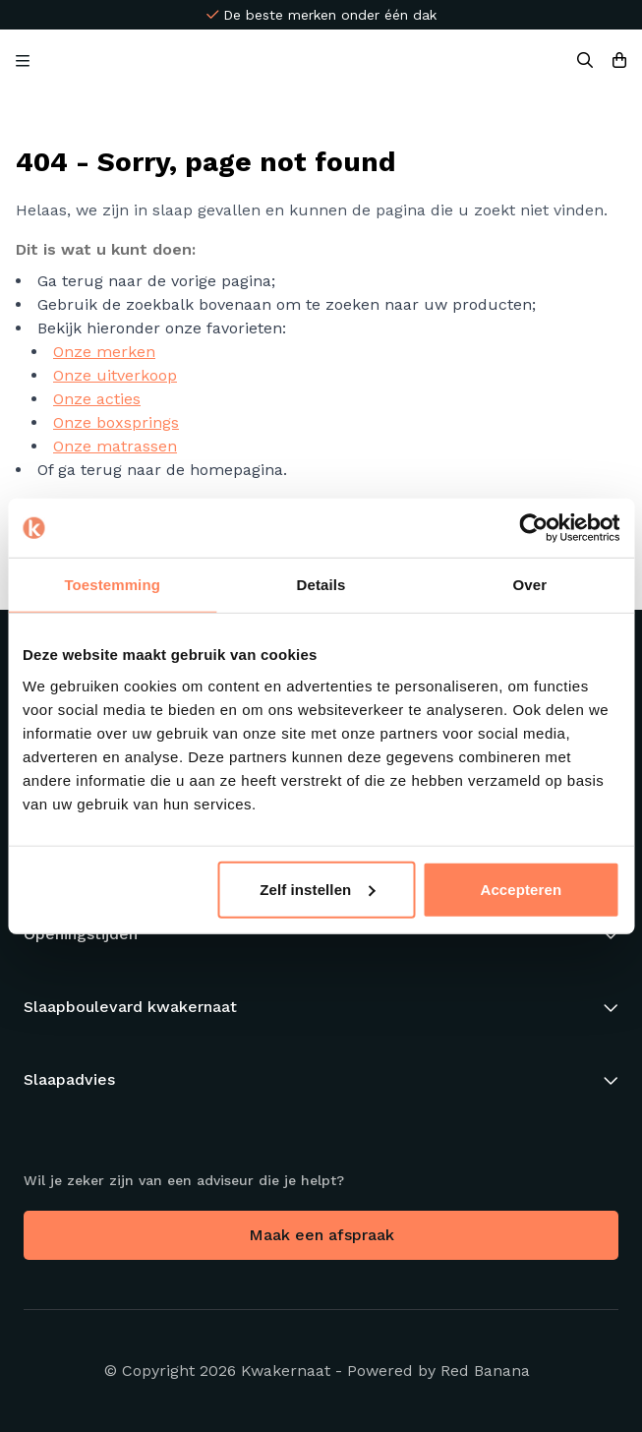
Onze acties (97, 398)
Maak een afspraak (321, 1234)
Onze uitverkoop (115, 375)
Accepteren (521, 888)
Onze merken (104, 351)
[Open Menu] (22, 61)
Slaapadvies (69, 1079)
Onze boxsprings (116, 422)
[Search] (585, 61)
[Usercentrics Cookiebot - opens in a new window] (533, 528)
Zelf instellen (317, 888)
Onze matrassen (115, 446)
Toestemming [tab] (112, 584)
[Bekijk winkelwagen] (619, 61)
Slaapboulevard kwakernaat (130, 1006)
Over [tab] (530, 584)
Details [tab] (321, 584)
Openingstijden (81, 934)
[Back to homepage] (313, 61)
